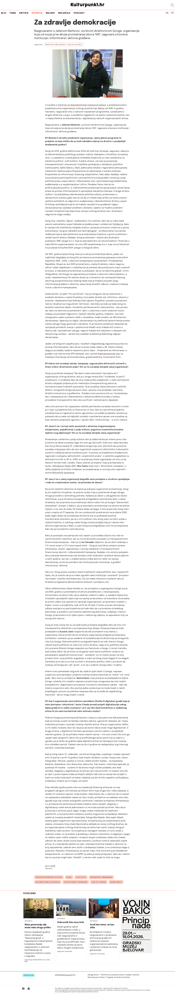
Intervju (37, 13)
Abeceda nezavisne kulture (49, 877)
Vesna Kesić (116, 882)
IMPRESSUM (28, 975)
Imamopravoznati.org (109, 354)
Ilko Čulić (81, 877)
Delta (100, 522)
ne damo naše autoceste (48, 882)
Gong (69, 877)
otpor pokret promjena (75, 882)
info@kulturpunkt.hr (65, 975)
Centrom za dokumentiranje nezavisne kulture (82, 105)
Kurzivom (61, 449)
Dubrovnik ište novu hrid (70, 922)
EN (167, 13)
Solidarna (118, 224)
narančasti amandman (101, 877)
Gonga (108, 125)
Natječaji (64, 13)
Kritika (23, 13)
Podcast (79, 13)
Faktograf (91, 231)
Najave (50, 13)
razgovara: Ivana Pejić (97, 954)
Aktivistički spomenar (63, 473)
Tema (12, 13)
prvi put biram (99, 882)
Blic (3, 13)
